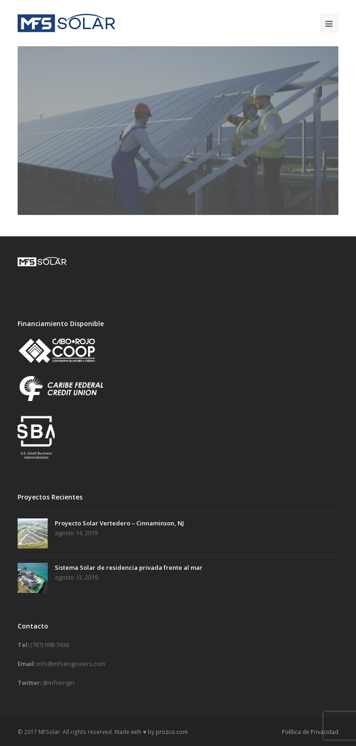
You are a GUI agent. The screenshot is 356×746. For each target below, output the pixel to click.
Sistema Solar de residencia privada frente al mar (129, 567)
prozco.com (172, 732)
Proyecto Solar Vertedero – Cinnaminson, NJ (119, 523)
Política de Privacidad (310, 732)
